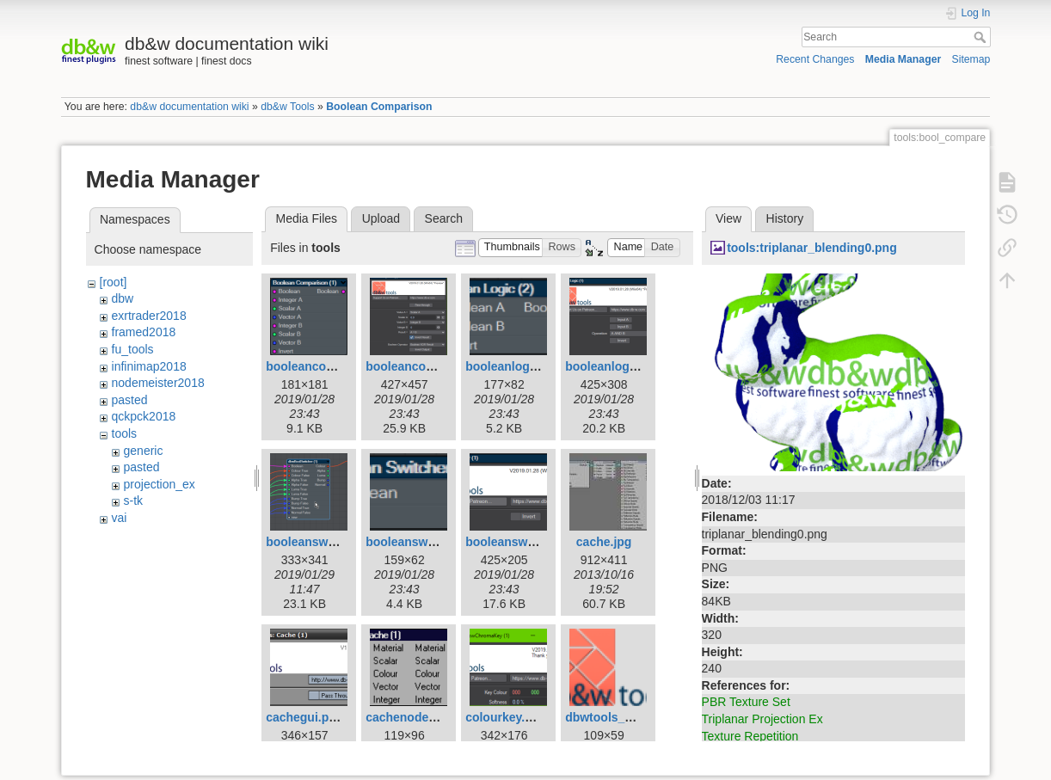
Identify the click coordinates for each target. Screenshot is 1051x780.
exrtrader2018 (149, 315)
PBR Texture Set (746, 702)
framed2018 (144, 332)
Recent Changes (815, 59)
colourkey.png (506, 717)
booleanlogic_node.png (532, 366)
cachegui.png (304, 717)
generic (143, 451)
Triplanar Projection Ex (762, 719)
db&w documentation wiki (189, 107)
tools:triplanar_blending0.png (812, 248)
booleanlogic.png (615, 366)
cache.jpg (604, 542)
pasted (130, 400)
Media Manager (903, 59)
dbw (123, 298)
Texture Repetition (750, 736)
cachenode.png (410, 717)
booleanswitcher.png (525, 542)
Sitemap (970, 59)
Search (982, 37)
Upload (381, 218)
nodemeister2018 (158, 383)
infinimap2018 (149, 366)
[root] (113, 282)
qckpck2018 (144, 416)
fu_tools (133, 349)
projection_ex (159, 484)
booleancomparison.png (436, 366)
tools (125, 433)
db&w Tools (287, 107)
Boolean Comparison (379, 107)
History (785, 218)
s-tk (134, 500)
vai (119, 518)
